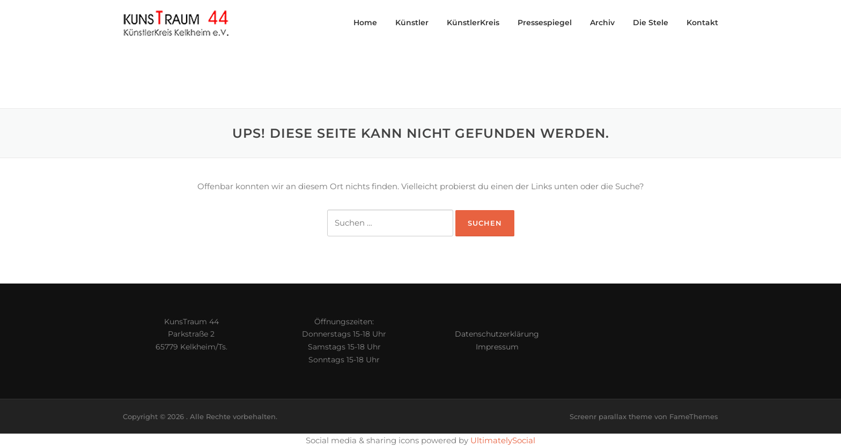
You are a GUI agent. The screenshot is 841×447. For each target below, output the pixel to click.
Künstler (412, 22)
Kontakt (702, 22)
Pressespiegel (545, 22)
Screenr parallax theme (611, 416)
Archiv (602, 22)
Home (365, 22)
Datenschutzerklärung (497, 334)
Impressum (497, 347)
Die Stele (650, 22)
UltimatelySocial (502, 440)
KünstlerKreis (473, 22)
